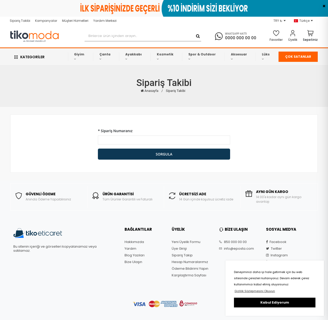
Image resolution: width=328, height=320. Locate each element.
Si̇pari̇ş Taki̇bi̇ (175, 91)
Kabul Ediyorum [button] (274, 302)
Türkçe (303, 20)
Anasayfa (149, 91)
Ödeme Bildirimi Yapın (190, 269)
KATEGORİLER (29, 57)
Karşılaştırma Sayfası (189, 275)
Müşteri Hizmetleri (75, 20)
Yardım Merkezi (105, 20)
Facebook (276, 242)
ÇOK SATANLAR (298, 56)
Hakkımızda (134, 242)
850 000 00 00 (233, 242)
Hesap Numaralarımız (190, 262)
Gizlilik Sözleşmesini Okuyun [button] (254, 291)
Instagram (277, 255)
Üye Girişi (179, 249)
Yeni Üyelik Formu (186, 242)
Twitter (274, 249)
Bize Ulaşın (133, 262)
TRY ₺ (279, 20)
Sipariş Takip (182, 255)
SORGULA (164, 154)
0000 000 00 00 (240, 38)
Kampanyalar (46, 20)
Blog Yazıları (135, 255)
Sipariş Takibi (20, 20)
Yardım (130, 249)
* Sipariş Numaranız (115, 130)
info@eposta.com (236, 249)
